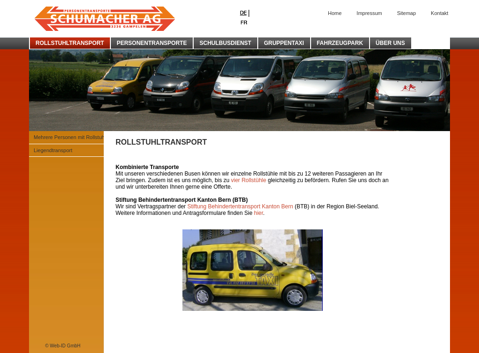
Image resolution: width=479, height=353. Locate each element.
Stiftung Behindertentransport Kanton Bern (240, 206)
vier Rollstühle (249, 180)
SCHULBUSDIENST (225, 43)
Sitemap (406, 13)
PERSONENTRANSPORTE (151, 43)
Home (334, 13)
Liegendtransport (53, 150)
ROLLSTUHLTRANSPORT (70, 43)
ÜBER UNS (390, 43)
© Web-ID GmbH (62, 345)
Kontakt (439, 13)
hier (258, 213)
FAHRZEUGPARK (340, 43)
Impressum (369, 13)
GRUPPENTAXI (284, 43)
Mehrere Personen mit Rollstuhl (70, 137)
